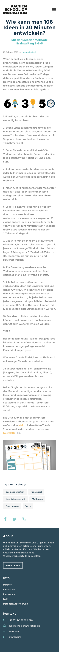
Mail (21, 425)
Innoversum (9, 594)
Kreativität (36, 492)
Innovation (9, 589)
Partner (7, 584)
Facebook (13, 631)
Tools (28, 506)
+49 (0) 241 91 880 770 (20, 620)
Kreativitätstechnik (15, 499)
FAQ (5, 599)
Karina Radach (29, 52)
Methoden (37, 499)
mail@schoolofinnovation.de (24, 625)
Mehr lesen (13, 565)
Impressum (14, 636)
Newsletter (9, 432)
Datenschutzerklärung (15, 603)
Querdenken (12, 506)
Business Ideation (15, 492)
